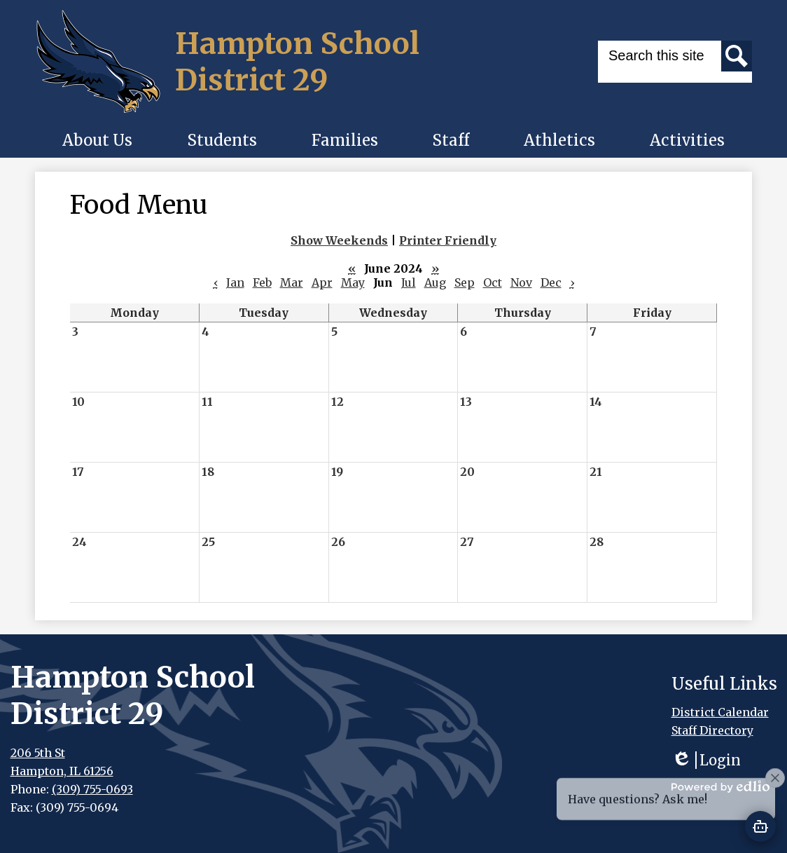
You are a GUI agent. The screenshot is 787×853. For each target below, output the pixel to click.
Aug (435, 282)
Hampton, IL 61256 (62, 771)
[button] (97, 140)
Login (706, 760)
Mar (291, 282)
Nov (521, 282)
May (353, 282)
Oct (492, 282)
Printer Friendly (447, 240)
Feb (262, 282)
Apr (322, 282)
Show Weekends (339, 240)
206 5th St (38, 753)
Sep (464, 282)
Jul (408, 282)
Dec (551, 282)
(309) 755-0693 (92, 789)
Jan (235, 282)
